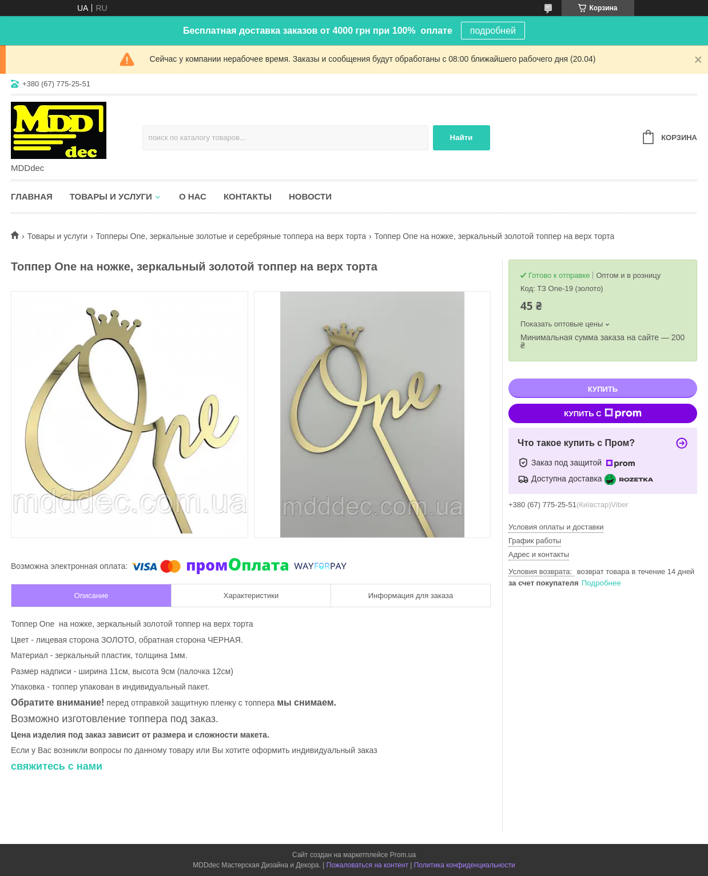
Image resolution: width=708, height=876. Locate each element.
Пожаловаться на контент (367, 865)
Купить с (602, 413)
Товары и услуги (111, 196)
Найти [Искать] (461, 137)
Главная (32, 196)
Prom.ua (403, 855)
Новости (310, 196)
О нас (192, 196)
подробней (493, 30)
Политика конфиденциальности (464, 865)
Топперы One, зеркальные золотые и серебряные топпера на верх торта (231, 236)
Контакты (248, 196)
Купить (603, 389)
